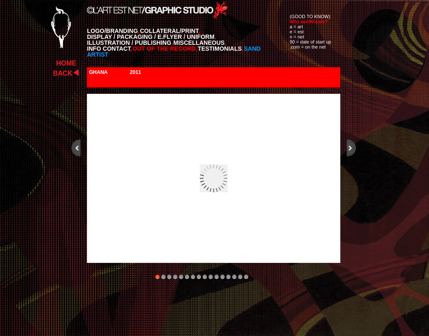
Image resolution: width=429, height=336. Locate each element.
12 (222, 276)
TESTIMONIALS (220, 49)
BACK (62, 73)
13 (228, 276)
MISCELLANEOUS (200, 43)
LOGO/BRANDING (113, 31)
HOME (66, 63)
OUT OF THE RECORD (165, 49)
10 (210, 276)
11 (216, 276)
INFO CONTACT (109, 49)
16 (246, 276)
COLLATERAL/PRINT (170, 31)
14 (234, 276)
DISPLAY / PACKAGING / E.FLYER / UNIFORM (151, 37)
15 (240, 276)
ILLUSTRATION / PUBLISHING (130, 43)
